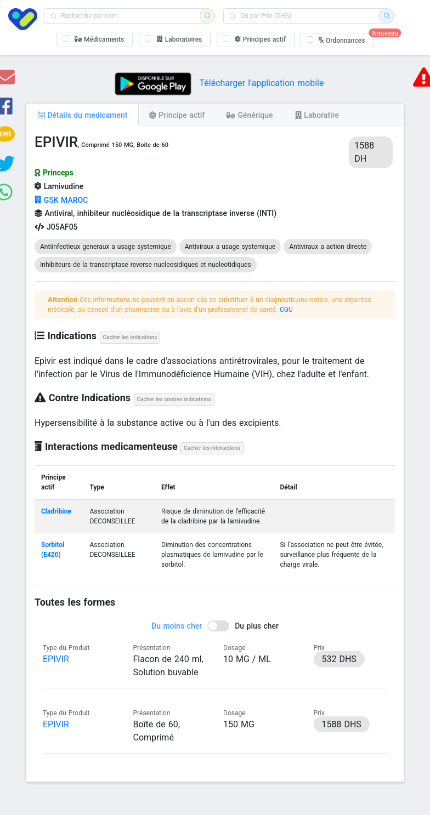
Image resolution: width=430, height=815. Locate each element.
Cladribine (56, 511)
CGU (286, 310)
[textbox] (125, 16)
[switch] (215, 625)
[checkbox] (94, 39)
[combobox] (125, 16)
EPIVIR (56, 659)
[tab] (82, 115)
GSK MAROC (61, 200)
